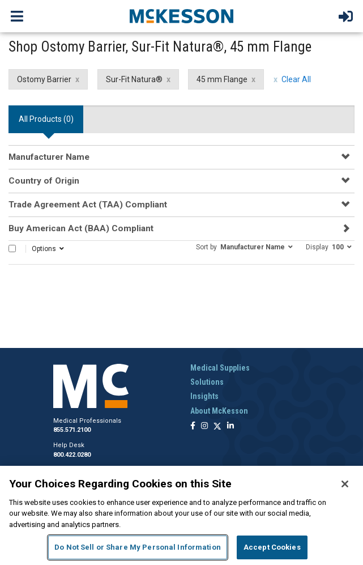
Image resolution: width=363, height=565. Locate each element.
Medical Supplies (220, 367)
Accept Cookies (272, 547)
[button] (244, 246)
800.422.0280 (72, 454)
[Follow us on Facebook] (192, 426)
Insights (204, 396)
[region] (181, 515)
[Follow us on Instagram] (204, 426)
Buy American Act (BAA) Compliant (80, 228)
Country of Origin (43, 181)
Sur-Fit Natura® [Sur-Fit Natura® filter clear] (134, 79)
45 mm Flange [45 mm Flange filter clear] (222, 79)
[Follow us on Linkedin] (230, 426)
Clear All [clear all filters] (296, 79)
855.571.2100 (72, 430)
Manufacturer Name (48, 157)
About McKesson (219, 410)
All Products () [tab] (46, 119)
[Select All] (12, 248)
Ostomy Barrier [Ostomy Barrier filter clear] (44, 79)
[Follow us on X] (217, 426)
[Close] (344, 483)
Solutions (207, 381)
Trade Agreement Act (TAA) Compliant (87, 204)
